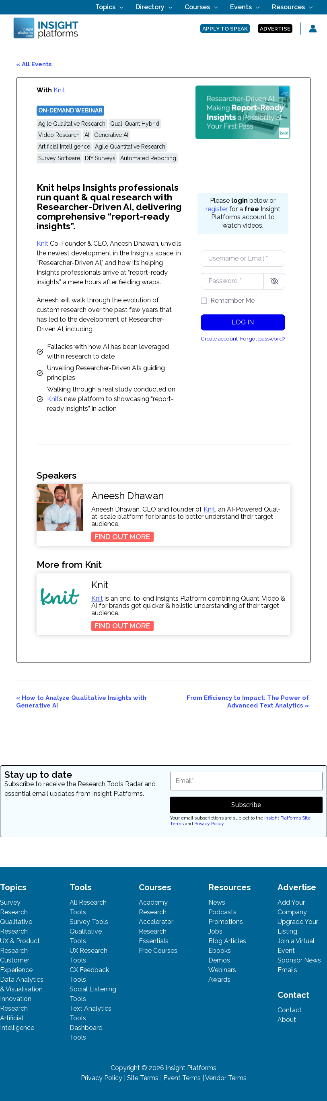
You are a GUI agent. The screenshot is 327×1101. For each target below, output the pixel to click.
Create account (219, 338)
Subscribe (246, 804)
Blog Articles (227, 941)
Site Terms (142, 1078)
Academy (153, 902)
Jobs (215, 931)
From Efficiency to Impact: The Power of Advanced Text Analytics (248, 701)
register (217, 209)
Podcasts (222, 912)
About (287, 1020)
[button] (156, 7)
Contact (290, 1010)
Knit (59, 90)
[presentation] (60, 507)
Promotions (225, 922)
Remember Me (232, 300)
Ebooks (219, 950)
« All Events (34, 64)
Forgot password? (262, 338)
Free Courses (158, 950)
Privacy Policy (209, 823)
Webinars (222, 970)
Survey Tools (89, 922)
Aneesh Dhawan (127, 496)
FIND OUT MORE (124, 537)
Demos (219, 960)
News (216, 902)
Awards (219, 979)
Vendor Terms (226, 1078)
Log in (243, 322)
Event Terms (182, 1078)
